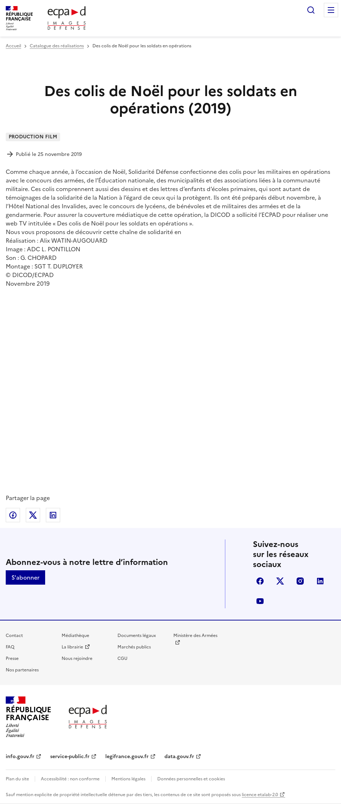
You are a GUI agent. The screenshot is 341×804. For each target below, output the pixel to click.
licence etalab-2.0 (260, 794)
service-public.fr (70, 756)
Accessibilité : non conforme (70, 779)
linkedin (320, 581)
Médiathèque (75, 635)
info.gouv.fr (20, 756)
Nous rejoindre (77, 658)
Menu (331, 10)
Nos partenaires (22, 670)
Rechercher (311, 10)
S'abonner (25, 577)
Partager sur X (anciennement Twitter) (33, 515)
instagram (300, 581)
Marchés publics (134, 647)
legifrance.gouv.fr (127, 756)
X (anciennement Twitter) (280, 581)
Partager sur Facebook (13, 515)
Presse (12, 658)
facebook (260, 581)
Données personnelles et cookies (191, 779)
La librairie (72, 647)
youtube (260, 601)
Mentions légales (128, 779)
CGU (122, 658)
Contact (14, 635)
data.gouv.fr (179, 756)
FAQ (10, 647)
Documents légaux (136, 635)
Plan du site (17, 779)
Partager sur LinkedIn (53, 515)
